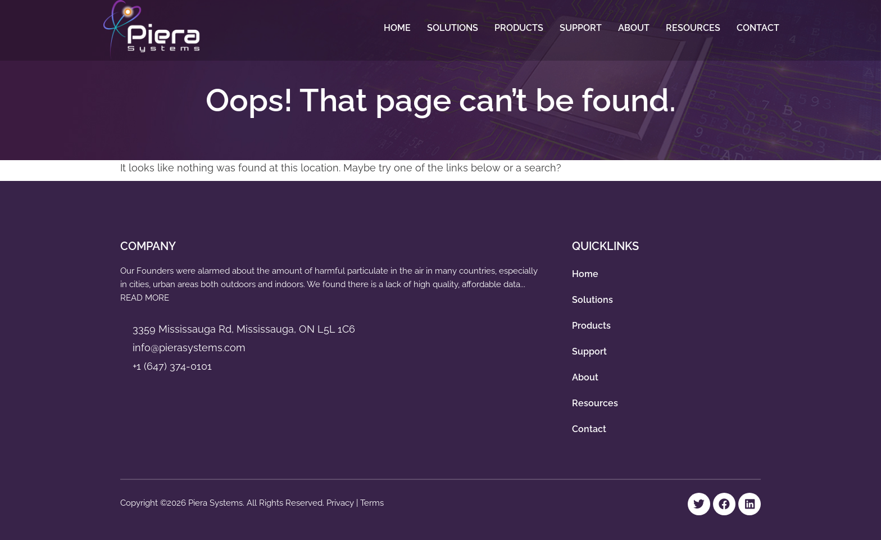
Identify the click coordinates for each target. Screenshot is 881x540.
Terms (372, 503)
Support (581, 27)
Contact (758, 27)
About (634, 27)
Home (397, 27)
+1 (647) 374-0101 (172, 366)
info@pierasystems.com (189, 347)
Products (518, 27)
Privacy (341, 503)
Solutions (452, 27)
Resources (693, 27)
